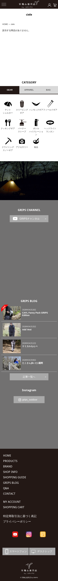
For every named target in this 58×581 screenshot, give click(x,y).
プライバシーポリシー (17, 521)
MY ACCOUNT (12, 501)
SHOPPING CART (13, 507)
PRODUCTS (10, 461)
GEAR (10, 90)
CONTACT (9, 493)
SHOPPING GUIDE (14, 477)
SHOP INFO (10, 471)
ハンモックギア (36, 110)
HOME (5, 24)
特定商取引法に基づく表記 (20, 516)
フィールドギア (50, 110)
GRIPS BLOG (29, 301)
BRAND (7, 466)
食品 (36, 147)
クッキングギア (8, 128)
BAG (48, 90)
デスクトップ (41, 551)
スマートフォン (15, 551)
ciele (13, 24)
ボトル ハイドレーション (36, 131)
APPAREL (29, 90)
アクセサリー (22, 147)
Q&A (6, 488)
